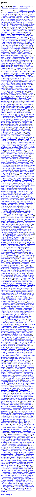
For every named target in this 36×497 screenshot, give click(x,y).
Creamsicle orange (23, 176)
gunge (18, 354)
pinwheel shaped (26, 467)
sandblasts (12, 434)
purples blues (15, 130)
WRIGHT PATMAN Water (9, 98)
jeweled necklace (21, 377)
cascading (3, 308)
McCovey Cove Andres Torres (9, 239)
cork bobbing (18, 155)
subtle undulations (6, 335)
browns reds (6, 219)
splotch (12, 171)
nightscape (10, 314)
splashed (31, 12)
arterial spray (21, 35)
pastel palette (4, 260)
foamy (2, 188)
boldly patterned (7, 409)
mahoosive (13, 360)
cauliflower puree (29, 485)
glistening (21, 360)
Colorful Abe (14, 25)
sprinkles (30, 329)
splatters (5, 16)
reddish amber (7, 17)
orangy (29, 68)
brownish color (21, 94)
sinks (9, 439)
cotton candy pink (21, 322)
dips (4, 322)
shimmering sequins (8, 116)
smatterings (31, 285)
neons (16, 137)
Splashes (14, 6)
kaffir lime (4, 396)
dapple (13, 165)
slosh (17, 50)
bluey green (24, 206)
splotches (3, 460)
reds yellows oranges (18, 34)
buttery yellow (7, 180)
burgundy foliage (6, 226)
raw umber (27, 201)
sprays (9, 30)
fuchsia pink (12, 139)
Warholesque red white (7, 70)
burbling (11, 93)
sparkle (22, 244)
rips (18, 160)
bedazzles (13, 158)
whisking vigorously (20, 283)
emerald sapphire (13, 244)
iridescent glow (5, 311)
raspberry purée (19, 62)
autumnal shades (7, 488)
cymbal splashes (23, 8)
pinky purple (4, 63)
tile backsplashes (7, 199)
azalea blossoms (24, 326)
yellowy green (27, 30)
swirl (33, 380)
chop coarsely (16, 418)
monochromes (7, 326)
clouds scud (10, 337)
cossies (3, 463)
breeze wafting (22, 178)
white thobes (25, 354)
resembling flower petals (10, 304)
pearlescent (26, 119)
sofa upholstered (29, 101)
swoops (22, 198)
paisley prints (22, 475)
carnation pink (15, 288)
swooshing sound (28, 140)
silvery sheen (24, 390)
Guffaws (17, 486)
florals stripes (5, 134)
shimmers (28, 19)
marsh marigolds (5, 408)
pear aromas (21, 436)
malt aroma (20, 221)
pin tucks (5, 368)
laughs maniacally (27, 373)
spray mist (23, 173)
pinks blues (4, 204)
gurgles (5, 216)
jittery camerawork (6, 365)
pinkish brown (30, 426)
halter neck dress (13, 319)
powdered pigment (22, 482)
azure (31, 306)
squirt (10, 385)
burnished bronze (12, 66)
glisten (12, 50)
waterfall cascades (10, 58)
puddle (8, 29)
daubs (19, 47)
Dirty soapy (23, 14)
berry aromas (16, 362)
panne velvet (17, 421)
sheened (3, 403)
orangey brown (5, 130)
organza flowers (10, 27)
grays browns (5, 303)
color (27, 249)
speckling (3, 35)
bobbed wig (24, 306)
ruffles (17, 314)
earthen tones (18, 127)
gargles (18, 263)
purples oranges (5, 393)
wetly (7, 449)
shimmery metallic (21, 331)
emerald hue (28, 96)
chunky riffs (30, 245)
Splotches (28, 132)
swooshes (19, 16)
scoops (10, 249)
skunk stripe (6, 388)
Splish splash (31, 337)
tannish (15, 175)
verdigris (25, 362)
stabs (22, 457)
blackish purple (23, 60)
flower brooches (7, 280)
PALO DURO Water (20, 294)
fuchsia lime (11, 293)
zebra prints (11, 250)
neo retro (32, 472)
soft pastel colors (16, 253)
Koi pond (22, 216)
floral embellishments (26, 452)
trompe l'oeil (10, 463)
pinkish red (26, 231)
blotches (26, 52)
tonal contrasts (31, 244)
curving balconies (23, 45)
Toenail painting (17, 357)
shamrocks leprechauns (23, 99)
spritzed (3, 181)
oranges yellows (5, 107)
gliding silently (20, 454)
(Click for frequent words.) (27, 11)
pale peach (22, 175)
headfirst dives (10, 263)
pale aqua (12, 19)
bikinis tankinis (22, 440)
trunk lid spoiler (17, 439)
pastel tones (11, 35)
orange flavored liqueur (18, 196)
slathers (18, 70)
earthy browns (13, 122)
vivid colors (26, 148)
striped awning (5, 442)
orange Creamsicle (8, 480)
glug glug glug (5, 24)
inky (31, 293)
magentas (3, 21)
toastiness (27, 327)
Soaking (23, 278)
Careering (18, 291)
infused (12, 331)
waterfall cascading (8, 167)
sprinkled (14, 71)
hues (17, 40)
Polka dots (25, 111)
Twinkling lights (7, 211)
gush (2, 83)
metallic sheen (27, 81)
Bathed (24, 273)
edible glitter (11, 99)
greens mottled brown (23, 222)
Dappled (3, 250)
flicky (2, 281)
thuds (4, 344)
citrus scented (21, 303)
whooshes (15, 157)
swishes (3, 66)
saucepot (31, 475)
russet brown (26, 355)
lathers (26, 155)
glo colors (16, 391)
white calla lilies (5, 418)
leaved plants (23, 401)
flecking (5, 40)
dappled (24, 21)
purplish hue (19, 171)
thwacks (29, 301)
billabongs (22, 462)
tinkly (8, 306)
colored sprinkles (24, 304)
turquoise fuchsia (6, 80)
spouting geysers (7, 473)
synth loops (23, 240)
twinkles (3, 150)
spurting (12, 32)
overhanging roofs (6, 240)
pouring (3, 235)
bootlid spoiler (18, 395)
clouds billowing (19, 342)
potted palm (25, 255)
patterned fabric (22, 349)
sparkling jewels (26, 398)
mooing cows (11, 221)
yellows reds (16, 30)
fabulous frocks (17, 411)
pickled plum (4, 227)
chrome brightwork (22, 293)
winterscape (4, 355)
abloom (5, 434)
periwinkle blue (5, 163)
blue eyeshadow (29, 413)
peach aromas (28, 308)
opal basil (3, 309)
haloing (3, 440)
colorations (4, 122)
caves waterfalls (17, 229)
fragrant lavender (15, 358)
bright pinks (14, 134)
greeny (21, 422)
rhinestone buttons (6, 470)
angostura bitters (5, 270)
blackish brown (14, 109)
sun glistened (23, 122)
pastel (32, 176)
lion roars (29, 281)
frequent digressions (14, 255)
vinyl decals (29, 199)
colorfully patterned (26, 107)
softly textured (22, 89)
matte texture (26, 339)
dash (25, 253)
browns (8, 229)
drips (28, 34)
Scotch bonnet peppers (27, 163)
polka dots (23, 137)
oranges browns (10, 378)
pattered (3, 439)
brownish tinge (23, 39)
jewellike (14, 414)
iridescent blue (13, 232)
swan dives (11, 214)
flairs (2, 65)
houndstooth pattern (6, 375)
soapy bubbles (11, 22)
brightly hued (14, 126)
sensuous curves (15, 63)
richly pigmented (20, 367)
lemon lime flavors (22, 165)
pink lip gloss (20, 368)
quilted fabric (21, 429)
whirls (27, 139)
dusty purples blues (12, 334)
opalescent (17, 280)
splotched (3, 137)
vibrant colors (12, 162)
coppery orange (20, 86)
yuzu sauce (24, 396)
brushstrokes (29, 203)
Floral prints (11, 298)
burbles (20, 112)
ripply (8, 317)
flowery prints (24, 181)
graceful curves (13, 204)
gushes (16, 65)
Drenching (4, 432)
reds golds (18, 381)
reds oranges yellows (17, 48)
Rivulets (17, 55)
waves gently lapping (17, 416)
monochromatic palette (7, 201)
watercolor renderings (18, 317)
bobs (30, 445)
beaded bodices (28, 411)
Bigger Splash (5, 424)
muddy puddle (11, 45)
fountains (3, 112)
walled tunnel (22, 424)
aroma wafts (4, 126)
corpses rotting (18, 88)
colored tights (19, 124)
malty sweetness (30, 221)
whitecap (15, 173)
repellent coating (11, 436)
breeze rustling (13, 203)
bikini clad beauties (18, 57)
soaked (15, 142)
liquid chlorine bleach (7, 454)
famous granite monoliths (26, 350)
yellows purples (5, 347)
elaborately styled (6, 413)
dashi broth (31, 278)
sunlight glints (13, 316)
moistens (9, 183)
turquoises (4, 349)
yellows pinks (7, 175)
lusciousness (11, 383)
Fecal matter (25, 380)
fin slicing (31, 173)
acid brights (14, 258)
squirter (19, 194)
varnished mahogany (23, 434)
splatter (28, 22)
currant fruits (11, 345)
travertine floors (5, 422)
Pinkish (12, 368)
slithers (26, 153)
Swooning (15, 311)
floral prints (4, 109)
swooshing (24, 347)
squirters (11, 352)
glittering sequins (8, 486)
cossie (11, 103)
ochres (3, 221)
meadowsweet (24, 365)
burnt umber (31, 29)
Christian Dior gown (23, 383)
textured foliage (11, 191)
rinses (27, 66)
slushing (32, 165)
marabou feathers (16, 431)
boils (31, 162)
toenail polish (5, 452)
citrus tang (22, 414)
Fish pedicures (11, 144)
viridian (21, 203)
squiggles (28, 468)
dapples (22, 25)
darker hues (12, 399)
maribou (26, 268)
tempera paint (5, 53)
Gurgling (3, 372)
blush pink (18, 193)
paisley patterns (7, 286)
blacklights (12, 445)
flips (13, 132)
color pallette (4, 406)
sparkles (20, 27)
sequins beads (27, 212)
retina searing (6, 245)
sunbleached (24, 160)
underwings (15, 459)
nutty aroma (27, 345)
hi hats (4, 272)
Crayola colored (26, 63)
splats (18, 93)
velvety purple (7, 14)
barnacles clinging (19, 313)
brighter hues (12, 465)
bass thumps (30, 454)
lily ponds (27, 42)
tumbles (30, 109)
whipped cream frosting (27, 311)
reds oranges (25, 265)
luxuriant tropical (14, 398)
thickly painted (21, 76)
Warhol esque (27, 431)
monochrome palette (14, 21)
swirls (26, 27)
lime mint (18, 81)
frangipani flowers (14, 265)
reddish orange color (15, 231)
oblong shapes (30, 198)
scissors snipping (29, 393)
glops (29, 75)
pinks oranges (20, 68)
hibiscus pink (28, 335)
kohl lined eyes (10, 168)
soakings (22, 134)
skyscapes (18, 148)
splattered (3, 203)
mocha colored (21, 188)
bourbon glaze (18, 335)
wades (22, 267)
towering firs (4, 158)
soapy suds (32, 232)
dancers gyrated (5, 462)
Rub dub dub (4, 50)
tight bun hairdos (23, 191)
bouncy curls (15, 273)
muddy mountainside (9, 222)
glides (2, 168)
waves (4, 427)
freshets (30, 257)
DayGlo (7, 459)
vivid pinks (10, 153)
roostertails (4, 232)
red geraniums (10, 329)
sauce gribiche (21, 250)
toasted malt (15, 306)
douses (16, 183)
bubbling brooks (5, 121)
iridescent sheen (16, 24)
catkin (33, 324)
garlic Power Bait (11, 60)
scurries (31, 296)
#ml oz (25, 470)
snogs (24, 449)
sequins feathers (10, 152)
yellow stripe (4, 206)
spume (4, 139)
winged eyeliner (28, 460)
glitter (23, 114)
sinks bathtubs (30, 442)
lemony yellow (22, 296)
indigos (5, 178)
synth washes (18, 129)
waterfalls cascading (25, 363)
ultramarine (31, 76)
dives (27, 186)
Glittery (18, 373)
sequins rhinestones (22, 463)
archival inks (4, 358)
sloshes (3, 55)
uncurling (28, 450)
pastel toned (4, 360)
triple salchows (12, 427)
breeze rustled (17, 408)
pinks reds (9, 129)
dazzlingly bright (25, 183)
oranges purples (5, 273)
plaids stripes (20, 91)
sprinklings (4, 93)
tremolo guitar (5, 224)
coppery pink (12, 257)
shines (16, 249)
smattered (28, 106)
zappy (26, 80)
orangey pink (18, 101)
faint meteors (16, 121)
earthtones (9, 342)
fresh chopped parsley (14, 460)
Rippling (24, 93)
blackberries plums (6, 275)
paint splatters (10, 86)
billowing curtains (20, 75)
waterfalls (30, 216)
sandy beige (26, 84)
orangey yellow (25, 219)
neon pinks (22, 299)
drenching (31, 424)
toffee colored (16, 262)
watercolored (20, 340)
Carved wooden (30, 432)
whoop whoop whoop (24, 490)
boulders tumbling (24, 483)
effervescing (15, 290)
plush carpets (4, 198)
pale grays (11, 150)
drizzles (9, 455)
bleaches (26, 421)
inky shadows (7, 173)
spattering (3, 465)
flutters (27, 321)
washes (13, 303)
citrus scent (6, 431)
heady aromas (19, 450)
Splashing (24, 12)
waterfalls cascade (13, 181)
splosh (20, 52)
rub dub (3, 337)
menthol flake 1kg (15, 355)
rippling (8, 362)
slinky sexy (24, 227)
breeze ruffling (16, 84)
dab (18, 227)
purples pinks (5, 416)
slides (27, 477)
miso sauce (30, 462)
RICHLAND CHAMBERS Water (17, 37)
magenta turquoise (8, 450)
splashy (3, 57)
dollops (11, 40)
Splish (4, 234)
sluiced (10, 278)
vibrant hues (9, 75)
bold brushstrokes (19, 455)
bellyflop (26, 135)
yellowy (5, 352)
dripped (20, 158)
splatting (23, 170)
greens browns (18, 42)
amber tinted (18, 485)
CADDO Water (26, 280)
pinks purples (5, 48)
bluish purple (22, 98)
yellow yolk (21, 281)
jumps (28, 91)
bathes (10, 111)
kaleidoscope (4, 324)
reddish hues (19, 167)
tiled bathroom (11, 189)
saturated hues (15, 145)
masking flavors (17, 413)
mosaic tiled (18, 327)
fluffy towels (29, 224)
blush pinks (4, 32)
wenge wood (10, 482)
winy (30, 401)
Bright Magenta (7, 395)
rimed (12, 324)
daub (24, 418)
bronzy (28, 62)
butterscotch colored (8, 426)
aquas (31, 17)
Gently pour (4, 331)
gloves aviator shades (13, 467)
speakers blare (29, 416)
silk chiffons (21, 378)
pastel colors (15, 219)
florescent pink (14, 206)
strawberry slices (22, 276)
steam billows (21, 168)
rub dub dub (31, 178)
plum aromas (13, 208)
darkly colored (30, 217)
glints (2, 362)
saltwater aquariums (20, 385)
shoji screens (19, 432)
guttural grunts (5, 267)
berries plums (6, 472)
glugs (12, 53)
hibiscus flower (11, 47)
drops (27, 57)
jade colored (11, 429)
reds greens (4, 96)
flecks (25, 147)
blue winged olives (18, 478)
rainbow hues (19, 103)
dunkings (32, 144)
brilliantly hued (5, 363)
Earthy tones (11, 212)
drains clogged (25, 288)
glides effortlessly (25, 65)
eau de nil (9, 186)
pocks (26, 472)
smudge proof (20, 214)
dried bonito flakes (19, 473)
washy (2, 114)
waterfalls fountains (28, 70)
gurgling (15, 326)
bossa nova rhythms (6, 294)
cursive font (31, 168)
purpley (13, 76)
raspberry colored (8, 381)
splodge (3, 106)
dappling (15, 17)
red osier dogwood (16, 268)
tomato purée (23, 71)
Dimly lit (13, 424)
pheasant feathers (10, 296)
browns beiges (31, 114)
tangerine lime (11, 188)
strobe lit (10, 367)
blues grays (20, 32)
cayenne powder (25, 334)
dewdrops (3, 316)
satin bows (27, 439)
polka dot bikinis (20, 480)
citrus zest (15, 107)
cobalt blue (12, 349)
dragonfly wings (19, 488)
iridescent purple (17, 393)
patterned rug (25, 185)
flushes (19, 212)
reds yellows (14, 260)
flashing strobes (23, 444)
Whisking (20, 96)
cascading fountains (6, 101)
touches (31, 470)
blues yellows (21, 344)
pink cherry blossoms (28, 486)
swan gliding (24, 17)
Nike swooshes (5, 468)
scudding (11, 194)
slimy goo (19, 201)
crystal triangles (26, 403)
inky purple (13, 350)
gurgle (33, 321)
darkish (16, 240)
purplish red (20, 132)
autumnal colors (12, 39)
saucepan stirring (22, 144)
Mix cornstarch (26, 50)
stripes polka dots (19, 186)
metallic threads (13, 390)
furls (2, 160)
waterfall (14, 363)
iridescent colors (11, 242)
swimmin (5, 350)
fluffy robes (16, 270)
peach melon (21, 152)
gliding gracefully (23, 242)
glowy (16, 365)
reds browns (14, 267)
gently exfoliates (21, 329)
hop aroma (16, 226)
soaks (9, 57)
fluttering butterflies (17, 468)
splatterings (31, 137)
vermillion (10, 55)
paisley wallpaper (6, 370)
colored (9, 88)
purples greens (5, 52)
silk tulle (23, 319)
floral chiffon (22, 235)
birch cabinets (11, 440)
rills (28, 317)
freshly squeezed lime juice (23, 404)
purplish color (12, 234)
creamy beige (24, 260)
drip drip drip (28, 395)
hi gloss (14, 388)
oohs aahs (20, 139)
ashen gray (6, 145)
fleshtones (4, 404)
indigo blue (27, 104)
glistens (31, 14)
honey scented (21, 352)
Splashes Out (4, 8)
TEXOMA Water (6, 142)
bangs (28, 117)
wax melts (16, 170)
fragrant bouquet (17, 80)
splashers (23, 109)
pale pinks (23, 285)
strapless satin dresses (21, 73)
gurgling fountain (12, 401)
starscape (19, 309)
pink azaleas (11, 344)
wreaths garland (26, 406)
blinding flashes (7, 313)
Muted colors (23, 142)
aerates (11, 386)
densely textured (17, 472)
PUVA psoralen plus (13, 457)
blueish (11, 404)
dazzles (13, 227)
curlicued (11, 373)
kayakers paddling (17, 247)
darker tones (21, 58)
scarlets (5, 103)
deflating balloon (11, 475)
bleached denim (23, 316)
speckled (32, 39)
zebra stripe (26, 194)
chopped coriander (6, 437)
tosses (12, 447)
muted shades (28, 180)
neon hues (16, 114)
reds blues (4, 111)
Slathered (23, 40)
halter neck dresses (23, 399)
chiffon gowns (30, 342)
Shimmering (15, 78)
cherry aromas (23, 208)
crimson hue (31, 449)
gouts (7, 253)
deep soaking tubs (21, 150)
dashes (10, 137)
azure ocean (9, 148)
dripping (25, 24)
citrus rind (4, 491)
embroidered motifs (26, 459)
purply (26, 127)
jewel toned (21, 465)
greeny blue (26, 291)
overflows (4, 399)
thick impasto (28, 309)
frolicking (3, 319)
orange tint (28, 158)
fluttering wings (10, 160)
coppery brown (27, 237)
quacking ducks (15, 406)
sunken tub (15, 163)
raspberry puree (25, 391)
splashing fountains (28, 116)
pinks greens (22, 43)
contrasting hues (5, 157)
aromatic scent (26, 358)
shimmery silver (25, 204)
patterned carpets (23, 162)
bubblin (18, 116)
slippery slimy (5, 196)
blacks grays (15, 347)
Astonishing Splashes (26, 6)
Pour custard (11, 321)
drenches (16, 278)
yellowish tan (29, 234)
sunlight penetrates (27, 437)
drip (32, 209)
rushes (32, 298)
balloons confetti (21, 447)
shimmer (12, 16)
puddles (13, 52)
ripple (19, 419)
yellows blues (10, 83)
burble (8, 262)
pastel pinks (6, 71)
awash (13, 224)
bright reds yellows (18, 117)
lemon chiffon (29, 171)
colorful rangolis (19, 199)
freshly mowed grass (7, 327)
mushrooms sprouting (9, 419)
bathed (31, 193)
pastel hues (9, 127)
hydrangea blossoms (18, 245)
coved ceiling (22, 388)
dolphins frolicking (8, 377)
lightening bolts (17, 104)
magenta (3, 214)
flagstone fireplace (28, 408)
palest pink (12, 178)
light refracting (17, 180)
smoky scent (30, 429)
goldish (19, 345)
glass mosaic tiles (25, 258)
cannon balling (7, 170)
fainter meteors (24, 157)
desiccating (4, 445)
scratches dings (29, 386)
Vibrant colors (25, 209)
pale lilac (28, 360)
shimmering (20, 22)
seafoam (26, 129)
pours (26, 16)
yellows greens (11, 235)
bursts (8, 34)
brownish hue (5, 76)
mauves (21, 234)
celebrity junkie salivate (15, 372)
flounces (26, 324)
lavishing (29, 414)
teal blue (27, 112)
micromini (20, 224)
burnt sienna (14, 198)
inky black (15, 29)
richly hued (17, 275)
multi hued (18, 153)
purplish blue (20, 426)
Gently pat (29, 368)
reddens (3, 298)
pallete (27, 357)
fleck (15, 409)
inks (30, 440)
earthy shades (5, 258)
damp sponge (18, 375)
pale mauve (11, 94)
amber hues (11, 301)
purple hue (29, 272)
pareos (21, 66)
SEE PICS (32, 349)
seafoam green (12, 444)
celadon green (11, 176)
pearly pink (10, 193)
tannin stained (25, 130)
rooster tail (11, 217)
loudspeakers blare (19, 211)
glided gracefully (17, 147)
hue (4, 455)
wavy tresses (6, 247)
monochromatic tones (27, 270)
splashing (11, 12)
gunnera (11, 432)
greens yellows (11, 89)
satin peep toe (13, 272)
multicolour (4, 208)
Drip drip (12, 96)
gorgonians (6, 414)
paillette (25, 275)
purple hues (4, 171)
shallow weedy (11, 490)
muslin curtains (23, 427)
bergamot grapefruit (6, 485)
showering (6, 165)
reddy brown (21, 257)
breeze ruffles (21, 252)
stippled (27, 167)
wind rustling (13, 483)
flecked (29, 134)
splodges (32, 24)
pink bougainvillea (27, 55)
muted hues (9, 124)
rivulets (31, 170)
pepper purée (10, 340)
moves (25, 193)
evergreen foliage (6, 391)
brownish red (30, 367)
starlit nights (24, 314)
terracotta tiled (7, 117)
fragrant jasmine (5, 290)
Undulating (17, 437)
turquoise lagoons (6, 478)
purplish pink (22, 189)
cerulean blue (12, 112)
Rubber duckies (20, 337)
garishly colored (25, 239)
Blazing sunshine (15, 380)
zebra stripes (30, 303)
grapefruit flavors (28, 419)
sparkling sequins (27, 121)
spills (28, 196)
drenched (11, 68)
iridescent (21, 272)
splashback (25, 262)
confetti (3, 293)
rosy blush (32, 71)
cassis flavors (19, 386)
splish (17, 12)
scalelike (20, 106)
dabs (4, 30)
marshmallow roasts (6, 283)
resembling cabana (13, 209)
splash (4, 12)
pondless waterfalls (6, 421)
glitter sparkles (10, 354)
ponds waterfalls (16, 140)
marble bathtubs (7, 42)
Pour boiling (22, 409)
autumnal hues (31, 214)
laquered (18, 53)
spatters (9, 114)
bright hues (23, 232)
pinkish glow (6, 78)
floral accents (20, 217)
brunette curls (10, 91)
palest (4, 299)
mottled (14, 462)
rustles (3, 340)
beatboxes (19, 324)
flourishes (31, 40)
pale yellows (27, 53)
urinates (14, 422)
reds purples (8, 62)
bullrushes (12, 309)
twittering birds (22, 445)
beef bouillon (4, 447)
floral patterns (7, 339)
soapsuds (23, 29)
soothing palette (17, 370)
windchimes (16, 339)
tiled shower (14, 452)
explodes (19, 321)
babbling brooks (11, 281)
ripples (27, 88)
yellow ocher (17, 470)
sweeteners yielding (22, 298)
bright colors (17, 119)
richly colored (15, 185)
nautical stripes (12, 43)
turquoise (30, 94)
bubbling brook (5, 132)
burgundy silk (30, 478)
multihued (9, 65)
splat (28, 436)
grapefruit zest (5, 140)
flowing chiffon (25, 226)
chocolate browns (8, 73)
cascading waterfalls (7, 135)
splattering (20, 19)
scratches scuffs (15, 449)
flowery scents (13, 216)
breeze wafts (28, 48)
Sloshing (17, 111)
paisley (27, 422)
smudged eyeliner (13, 285)
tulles (4, 444)
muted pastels (24, 126)
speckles (9, 155)
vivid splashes (13, 8)
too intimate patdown (14, 403)
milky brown (11, 276)
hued (8, 84)
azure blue (31, 418)
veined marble (7, 477)
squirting (30, 273)
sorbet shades (25, 78)
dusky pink (10, 81)
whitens (24, 290)
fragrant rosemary (18, 477)
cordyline (19, 308)
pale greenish (27, 47)
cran (27, 457)
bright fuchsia (21, 301)
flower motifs (28, 370)
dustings (27, 124)
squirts (22, 249)
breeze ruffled (17, 237)
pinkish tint (18, 135)
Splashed (15, 14)
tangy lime (4, 194)
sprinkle (3, 217)
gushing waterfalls (6, 119)
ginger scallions (28, 375)
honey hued (17, 286)
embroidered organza (18, 442)
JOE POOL (4, 19)
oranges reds (9, 291)
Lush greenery (12, 299)
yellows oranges (13, 396)
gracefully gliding (21, 83)
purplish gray (11, 252)
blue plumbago (11, 106)
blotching (11, 308)
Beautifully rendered (13, 332)
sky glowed (10, 322)
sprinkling (5, 25)
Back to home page (6, 494)
